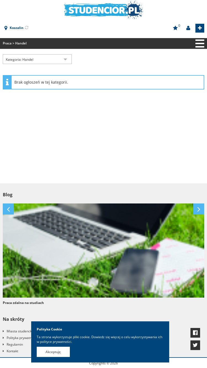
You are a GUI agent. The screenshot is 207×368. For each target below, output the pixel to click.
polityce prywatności (55, 341)
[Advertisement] (103, 139)
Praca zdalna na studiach (23, 302)
